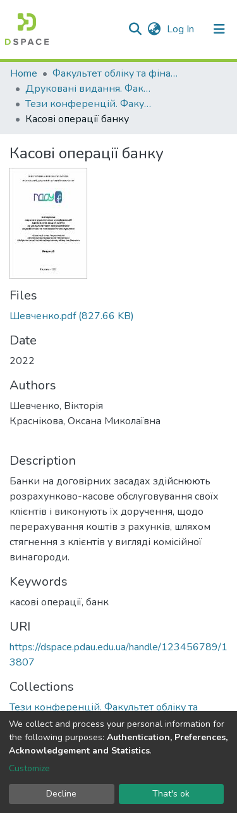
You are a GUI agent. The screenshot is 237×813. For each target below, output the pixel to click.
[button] (153, 29)
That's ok (171, 794)
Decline (61, 794)
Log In (182, 29)
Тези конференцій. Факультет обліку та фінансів (88, 104)
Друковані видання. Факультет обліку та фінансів (88, 89)
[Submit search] (134, 29)
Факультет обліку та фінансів (115, 73)
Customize (29, 768)
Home (23, 73)
